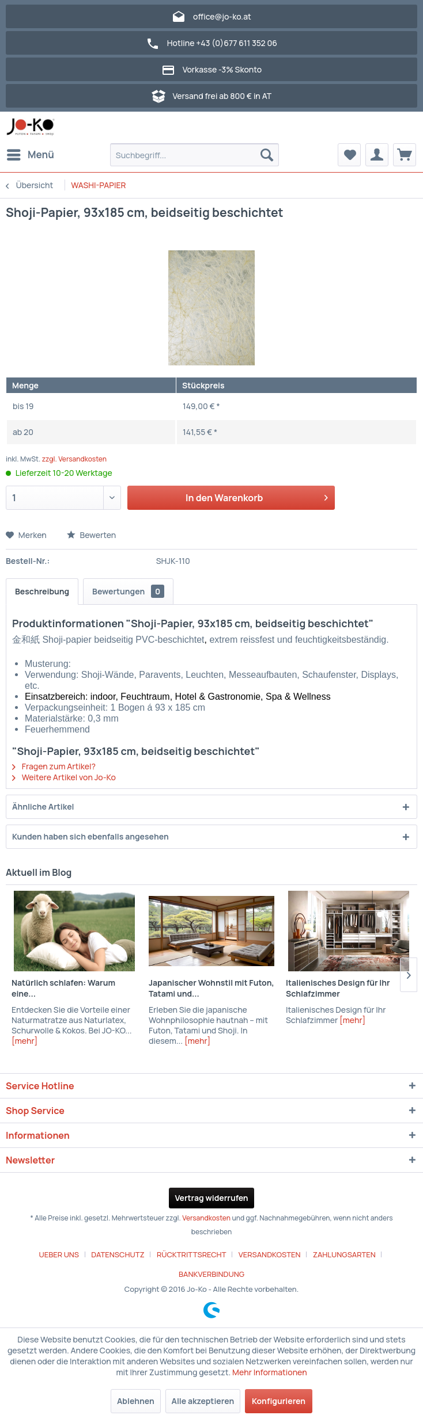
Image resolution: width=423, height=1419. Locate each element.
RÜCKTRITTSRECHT (191, 1254)
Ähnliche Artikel (43, 806)
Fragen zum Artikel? (54, 766)
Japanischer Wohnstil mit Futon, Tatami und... (211, 988)
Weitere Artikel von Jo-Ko (64, 777)
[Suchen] (267, 154)
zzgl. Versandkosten (74, 459)
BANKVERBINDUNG (211, 1274)
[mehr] (24, 1040)
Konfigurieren (278, 1400)
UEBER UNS (59, 1254)
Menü (30, 153)
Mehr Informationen (269, 1372)
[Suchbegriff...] (195, 154)
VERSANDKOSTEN (270, 1254)
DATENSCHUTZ (117, 1254)
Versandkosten (206, 1218)
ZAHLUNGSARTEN (344, 1254)
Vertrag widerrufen (211, 1197)
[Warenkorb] (404, 154)
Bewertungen (128, 591)
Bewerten (91, 534)
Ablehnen (135, 1400)
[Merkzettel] (349, 154)
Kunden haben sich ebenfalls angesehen (90, 836)
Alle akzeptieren (203, 1400)
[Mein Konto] (376, 154)
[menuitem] (30, 154)
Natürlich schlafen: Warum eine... (63, 988)
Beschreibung (42, 591)
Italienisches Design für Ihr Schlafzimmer (338, 988)
